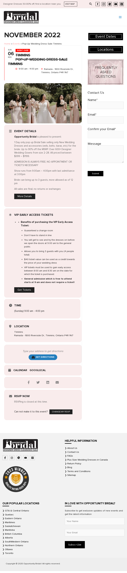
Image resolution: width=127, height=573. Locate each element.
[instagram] (12, 459)
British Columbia (13, 535)
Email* (106, 118)
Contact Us (73, 453)
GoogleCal (38, 372)
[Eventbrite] (110, 4)
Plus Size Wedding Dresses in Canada (87, 461)
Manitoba (10, 532)
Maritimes (10, 524)
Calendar (20, 372)
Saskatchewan (13, 528)
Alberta (9, 539)
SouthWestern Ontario (17, 543)
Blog (69, 469)
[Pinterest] (122, 4)
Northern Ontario (14, 547)
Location (21, 328)
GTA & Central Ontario (17, 512)
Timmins (18, 333)
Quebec (9, 516)
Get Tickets (24, 291)
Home (7, 43)
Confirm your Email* (106, 132)
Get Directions (43, 359)
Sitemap (71, 477)
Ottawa (9, 551)
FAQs (70, 457)
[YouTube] (116, 4)
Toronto (9, 555)
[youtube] (26, 459)
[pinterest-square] (33, 459)
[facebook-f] (5, 459)
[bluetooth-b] (19, 459)
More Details (25, 198)
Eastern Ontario (13, 520)
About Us (72, 450)
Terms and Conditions (78, 473)
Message (106, 153)
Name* (106, 103)
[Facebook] (98, 4)
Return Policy (74, 465)
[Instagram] (104, 4)
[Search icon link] (90, 4)
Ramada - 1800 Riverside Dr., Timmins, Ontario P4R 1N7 (44, 337)
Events (16, 43)
